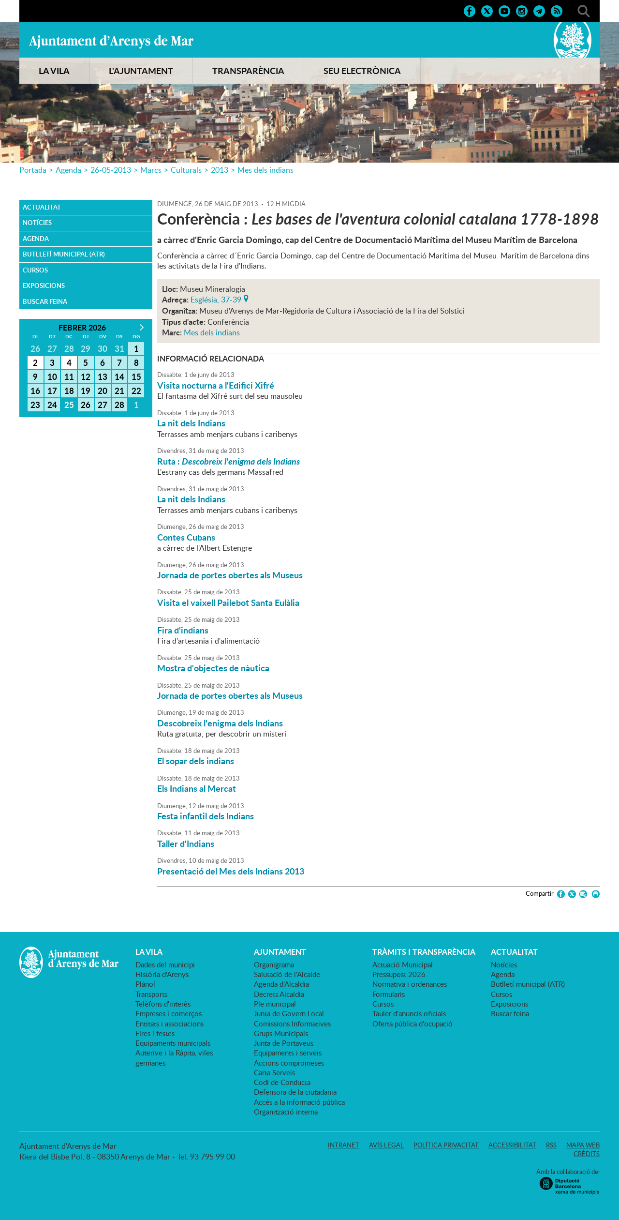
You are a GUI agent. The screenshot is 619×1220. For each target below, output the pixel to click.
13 (102, 376)
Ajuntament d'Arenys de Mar (111, 41)
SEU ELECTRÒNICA (362, 70)
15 (136, 376)
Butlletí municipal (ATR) (64, 254)
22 (136, 390)
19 (85, 390)
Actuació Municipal (402, 964)
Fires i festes (155, 1033)
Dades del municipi (165, 964)
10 (52, 376)
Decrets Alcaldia (279, 994)
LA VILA (54, 70)
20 (102, 390)
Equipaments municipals (172, 1043)
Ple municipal (275, 1004)
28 (119, 404)
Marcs (151, 170)
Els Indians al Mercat (196, 788)
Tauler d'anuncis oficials (409, 1013)
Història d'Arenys (162, 974)
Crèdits (587, 1153)
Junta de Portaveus (283, 1043)
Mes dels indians (265, 170)
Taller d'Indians (185, 843)
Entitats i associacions (169, 1023)
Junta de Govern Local (289, 1013)
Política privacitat (446, 1145)
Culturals (186, 170)
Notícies (37, 222)
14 (119, 376)
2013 (219, 170)
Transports (151, 994)
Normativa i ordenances (409, 984)
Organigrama (274, 964)
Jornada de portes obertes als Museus (230, 575)
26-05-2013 (110, 170)
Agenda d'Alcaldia (281, 984)
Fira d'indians (182, 630)
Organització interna (286, 1111)
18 (69, 390)
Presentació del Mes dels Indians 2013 (230, 871)
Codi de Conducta (282, 1082)
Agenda (68, 170)
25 (69, 404)
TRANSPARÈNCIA (248, 70)
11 (69, 376)
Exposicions (44, 285)
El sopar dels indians (195, 760)
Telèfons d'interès (163, 1004)
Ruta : (228, 461)
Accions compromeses (289, 1063)
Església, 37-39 (216, 298)
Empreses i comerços (168, 1013)
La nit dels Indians (191, 423)
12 (85, 376)
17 (52, 390)
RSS (551, 1145)
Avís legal (386, 1145)
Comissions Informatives (292, 1023)
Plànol (145, 984)
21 (119, 390)
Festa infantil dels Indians (205, 816)
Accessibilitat (512, 1145)
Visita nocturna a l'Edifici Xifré (215, 385)
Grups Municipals (281, 1033)
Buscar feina (45, 301)
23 (35, 404)
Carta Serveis (274, 1072)
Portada (32, 170)
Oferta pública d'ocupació (412, 1023)
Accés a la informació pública (299, 1102)
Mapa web (583, 1145)
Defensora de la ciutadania (295, 1092)
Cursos (35, 270)
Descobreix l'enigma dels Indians (220, 723)
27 (102, 404)
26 (85, 404)
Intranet (343, 1145)
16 (35, 390)
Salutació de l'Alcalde (287, 974)
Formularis (388, 994)
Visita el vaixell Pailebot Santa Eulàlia (228, 602)
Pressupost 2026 (399, 974)
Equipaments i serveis (288, 1052)
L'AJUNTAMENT (141, 70)
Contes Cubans (186, 537)
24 (52, 404)
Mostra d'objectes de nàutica (213, 668)
